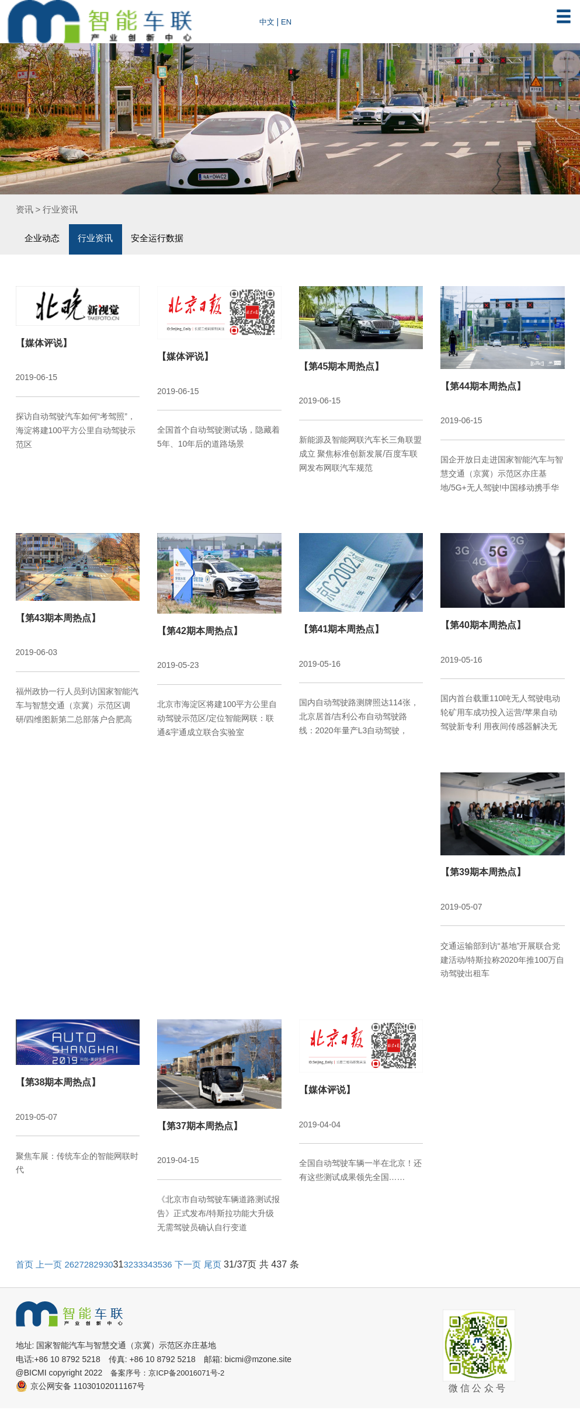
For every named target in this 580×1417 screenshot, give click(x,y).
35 (167, 1273)
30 (114, 1273)
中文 (267, 21)
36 (177, 1273)
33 (146, 1273)
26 (72, 1273)
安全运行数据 (167, 239)
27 (83, 1273)
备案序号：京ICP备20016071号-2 (171, 1382)
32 (135, 1273)
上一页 (51, 1273)
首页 (25, 1273)
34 (156, 1273)
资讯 (25, 209)
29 (104, 1273)
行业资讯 (63, 209)
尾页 (225, 1273)
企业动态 (43, 239)
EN (287, 21)
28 (93, 1273)
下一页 (199, 1273)
